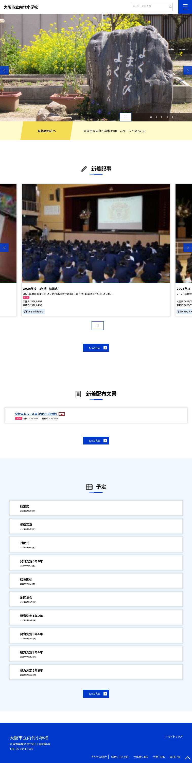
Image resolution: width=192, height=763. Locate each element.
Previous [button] (4, 70)
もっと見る (94, 348)
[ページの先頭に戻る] (187, 758)
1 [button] (151, 117)
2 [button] (156, 117)
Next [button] (187, 70)
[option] (96, 67)
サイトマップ (175, 736)
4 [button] (167, 117)
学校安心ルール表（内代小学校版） (36, 414)
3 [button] (162, 117)
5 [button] (172, 117)
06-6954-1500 (24, 749)
